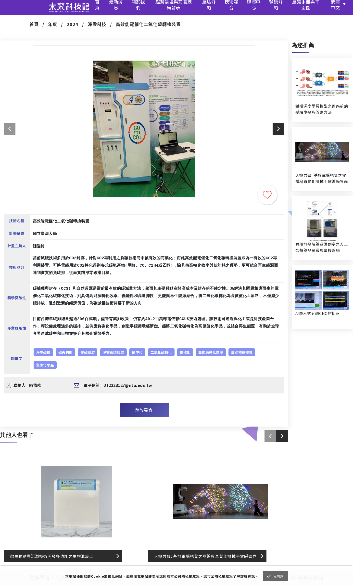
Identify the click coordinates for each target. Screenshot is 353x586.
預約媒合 (143, 410)
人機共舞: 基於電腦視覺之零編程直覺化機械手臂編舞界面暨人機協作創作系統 (321, 178)
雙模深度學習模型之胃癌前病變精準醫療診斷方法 (321, 109)
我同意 (278, 576)
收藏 (267, 194)
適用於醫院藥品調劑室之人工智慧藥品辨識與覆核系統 (321, 247)
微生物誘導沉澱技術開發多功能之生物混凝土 (51, 556)
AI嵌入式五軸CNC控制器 (317, 313)
